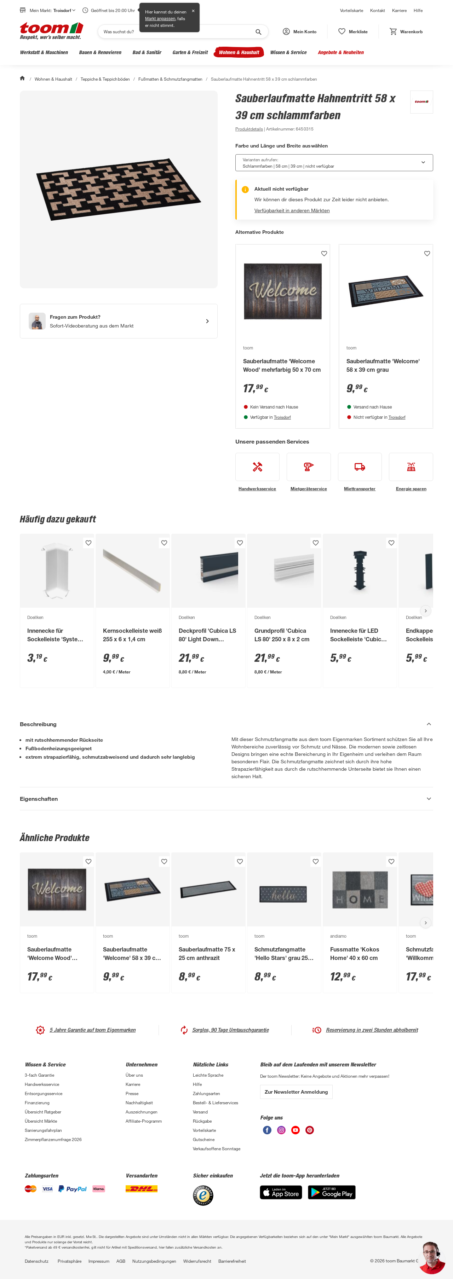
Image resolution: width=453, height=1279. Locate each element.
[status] (353, 31)
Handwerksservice (42, 1084)
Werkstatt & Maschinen (44, 52)
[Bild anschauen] (119, 189)
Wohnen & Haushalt (239, 52)
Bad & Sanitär (146, 52)
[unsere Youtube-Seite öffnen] (295, 1132)
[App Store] (281, 1197)
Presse (132, 1093)
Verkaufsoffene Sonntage (216, 1148)
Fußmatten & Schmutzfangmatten (170, 79)
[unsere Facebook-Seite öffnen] (267, 1132)
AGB (120, 1261)
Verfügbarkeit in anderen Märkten (292, 210)
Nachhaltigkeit (139, 1102)
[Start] (23, 79)
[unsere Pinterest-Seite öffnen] (309, 1132)
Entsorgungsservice (43, 1093)
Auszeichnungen (141, 1112)
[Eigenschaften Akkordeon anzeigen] (226, 798)
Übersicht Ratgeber (43, 1112)
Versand (200, 1112)
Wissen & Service (288, 52)
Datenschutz (36, 1261)
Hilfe (418, 10)
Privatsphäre (69, 1261)
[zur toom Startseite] (52, 31)
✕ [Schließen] (193, 10)
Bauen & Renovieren (100, 52)
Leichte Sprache (208, 1075)
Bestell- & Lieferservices (215, 1102)
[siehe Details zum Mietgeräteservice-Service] (309, 472)
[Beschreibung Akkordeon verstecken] (226, 724)
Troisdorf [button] (64, 10)
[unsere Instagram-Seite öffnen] (281, 1132)
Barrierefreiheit (232, 1261)
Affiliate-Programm (144, 1121)
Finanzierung (37, 1102)
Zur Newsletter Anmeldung (296, 1092)
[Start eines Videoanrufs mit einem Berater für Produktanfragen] (119, 321)
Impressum (98, 1261)
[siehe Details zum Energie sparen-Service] (411, 472)
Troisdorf (282, 417)
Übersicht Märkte (41, 1121)
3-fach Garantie (39, 1075)
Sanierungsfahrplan (43, 1130)
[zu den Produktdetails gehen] (249, 129)
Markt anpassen (160, 18)
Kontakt (377, 10)
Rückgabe (202, 1121)
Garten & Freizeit (189, 52)
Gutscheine (203, 1139)
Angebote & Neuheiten (340, 52)
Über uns (134, 1075)
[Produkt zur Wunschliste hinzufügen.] (324, 253)
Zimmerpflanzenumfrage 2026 (53, 1139)
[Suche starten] (258, 31)
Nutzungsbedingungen (154, 1261)
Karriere (399, 10)
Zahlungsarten (206, 1093)
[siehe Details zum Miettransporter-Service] (360, 472)
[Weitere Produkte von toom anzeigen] (418, 112)
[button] (299, 31)
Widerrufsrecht (197, 1261)
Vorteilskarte (351, 10)
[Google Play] (332, 1197)
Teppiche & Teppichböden (105, 79)
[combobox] (334, 162)
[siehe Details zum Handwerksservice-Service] (257, 472)
